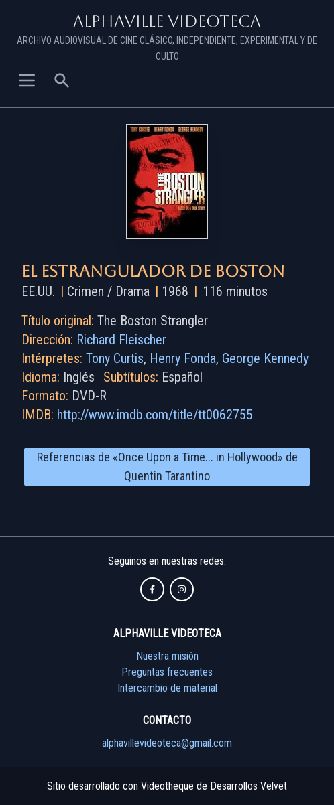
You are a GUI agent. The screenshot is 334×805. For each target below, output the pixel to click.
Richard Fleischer (121, 340)
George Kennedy (265, 358)
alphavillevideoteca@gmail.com (167, 743)
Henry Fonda (183, 358)
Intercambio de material (167, 688)
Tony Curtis (115, 358)
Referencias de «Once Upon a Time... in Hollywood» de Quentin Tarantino (167, 466)
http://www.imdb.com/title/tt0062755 (155, 415)
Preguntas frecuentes (167, 672)
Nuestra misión (167, 656)
